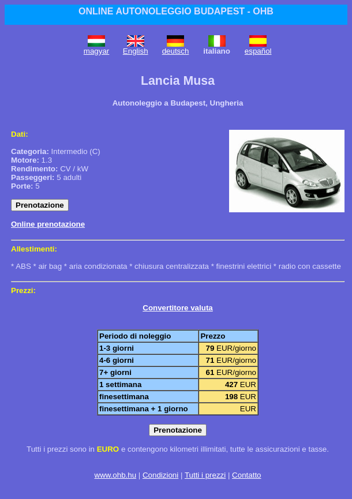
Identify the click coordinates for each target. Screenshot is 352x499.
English (135, 51)
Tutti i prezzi (205, 475)
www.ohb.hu (116, 475)
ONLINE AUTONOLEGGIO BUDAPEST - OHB (176, 11)
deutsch (175, 51)
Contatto (246, 475)
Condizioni (160, 475)
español (258, 51)
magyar (96, 51)
